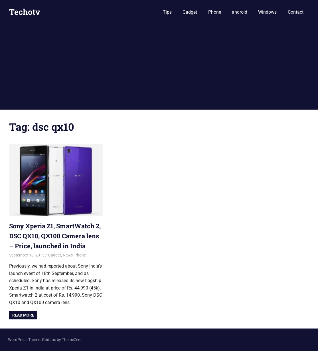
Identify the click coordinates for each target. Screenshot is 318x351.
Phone (214, 12)
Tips (167, 12)
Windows (267, 12)
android (239, 12)
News (68, 255)
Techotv (24, 12)
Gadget (190, 12)
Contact (295, 12)
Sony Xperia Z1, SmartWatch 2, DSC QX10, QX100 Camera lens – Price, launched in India (55, 236)
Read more (23, 315)
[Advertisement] (159, 67)
